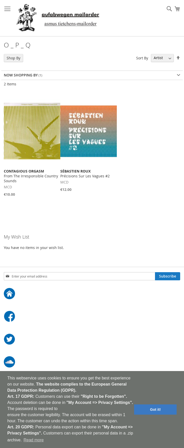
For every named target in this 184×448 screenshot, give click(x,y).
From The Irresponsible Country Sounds (31, 176)
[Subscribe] (167, 276)
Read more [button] (33, 440)
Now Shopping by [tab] (21, 75)
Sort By (142, 57)
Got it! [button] (155, 409)
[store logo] (58, 18)
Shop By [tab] (13, 58)
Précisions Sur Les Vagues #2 (85, 173)
